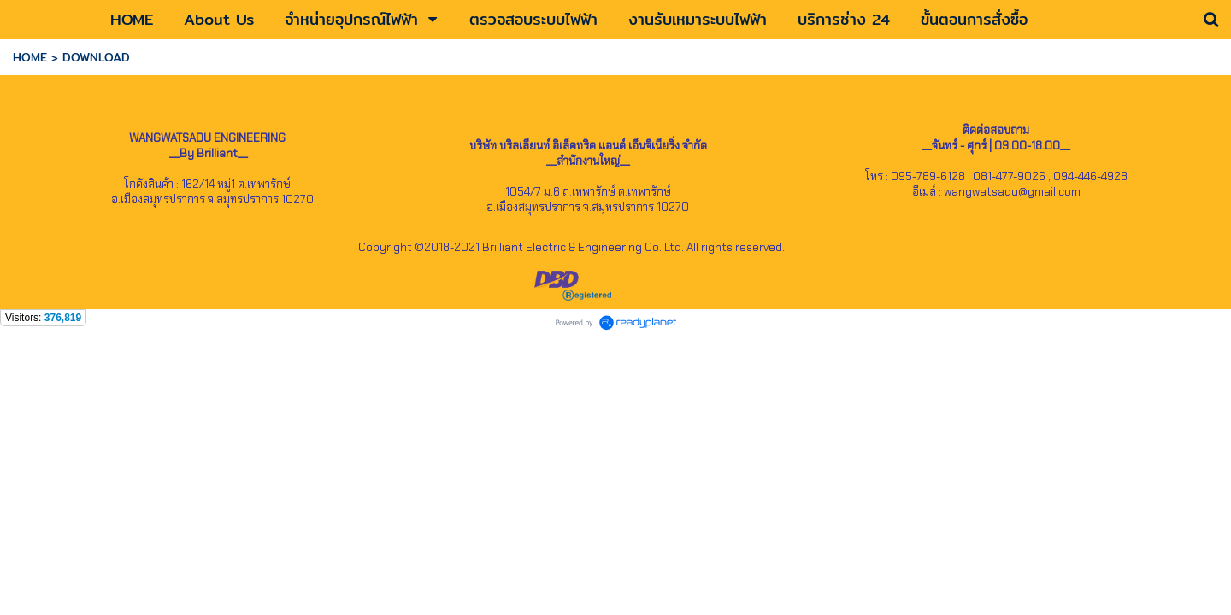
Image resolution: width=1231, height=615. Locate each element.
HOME (30, 57)
